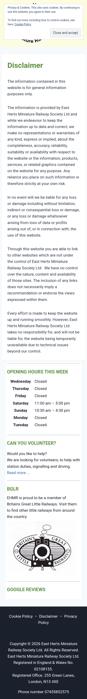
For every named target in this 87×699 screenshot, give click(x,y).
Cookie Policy (21, 616)
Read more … (18, 472)
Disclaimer (49, 616)
